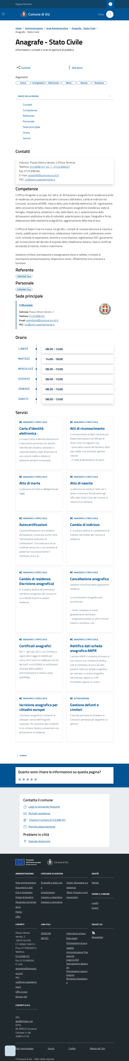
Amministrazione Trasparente (77, 954)
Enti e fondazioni (24, 892)
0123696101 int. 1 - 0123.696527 (50, 167)
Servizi (51, 1048)
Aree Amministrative (57, 28)
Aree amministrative (26, 882)
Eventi (95, 908)
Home (19, 28)
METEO (45, 938)
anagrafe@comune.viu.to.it (43, 175)
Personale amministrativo (26, 904)
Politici (19, 912)
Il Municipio (26, 305)
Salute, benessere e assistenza (77, 885)
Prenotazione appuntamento (76, 973)
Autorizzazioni (79, 698)
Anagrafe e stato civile (33, 422)
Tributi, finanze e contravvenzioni (77, 894)
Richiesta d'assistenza (76, 980)
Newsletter (97, 937)
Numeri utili (21, 996)
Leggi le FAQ (72, 960)
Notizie (95, 882)
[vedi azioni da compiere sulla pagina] (74, 67)
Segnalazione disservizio (77, 965)
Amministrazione (34, 28)
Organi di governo (24, 897)
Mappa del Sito (97, 1048)
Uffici (18, 916)
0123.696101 (37, 316)
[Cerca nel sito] (108, 14)
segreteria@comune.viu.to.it (42, 320)
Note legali (71, 938)
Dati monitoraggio (24, 1048)
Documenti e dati (24, 887)
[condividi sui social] (23, 67)
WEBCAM (46, 933)
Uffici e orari (21, 992)
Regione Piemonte (24, 4)
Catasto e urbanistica (51, 897)
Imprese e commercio (51, 902)
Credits (72, 1048)
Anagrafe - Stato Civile (83, 28)
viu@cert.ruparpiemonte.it (40, 179)
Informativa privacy (76, 933)
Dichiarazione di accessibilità (76, 945)
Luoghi (95, 903)
